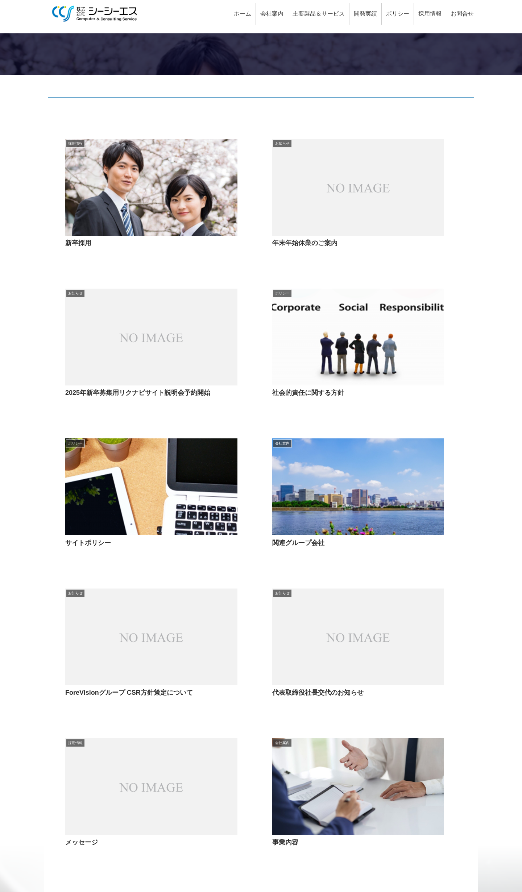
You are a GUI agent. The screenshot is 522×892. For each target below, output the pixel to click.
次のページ (261, 628)
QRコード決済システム (232, 778)
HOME (58, 709)
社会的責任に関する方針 (378, 796)
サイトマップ (456, 854)
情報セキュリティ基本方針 (381, 761)
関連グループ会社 (225, 743)
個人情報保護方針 (370, 778)
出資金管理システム (228, 813)
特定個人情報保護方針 (376, 770)
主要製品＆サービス (220, 761)
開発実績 (350, 709)
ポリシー (350, 752)
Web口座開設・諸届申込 (234, 796)
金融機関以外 (364, 735)
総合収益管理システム (231, 770)
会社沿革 (213, 735)
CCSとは (62, 717)
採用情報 (61, 726)
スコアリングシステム (231, 804)
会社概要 (213, 717)
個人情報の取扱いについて (381, 787)
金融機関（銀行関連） (376, 717)
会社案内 (206, 709)
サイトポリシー (415, 854)
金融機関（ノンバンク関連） (384, 726)
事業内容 (213, 726)
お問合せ (61, 735)
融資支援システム (225, 787)
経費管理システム (225, 822)
